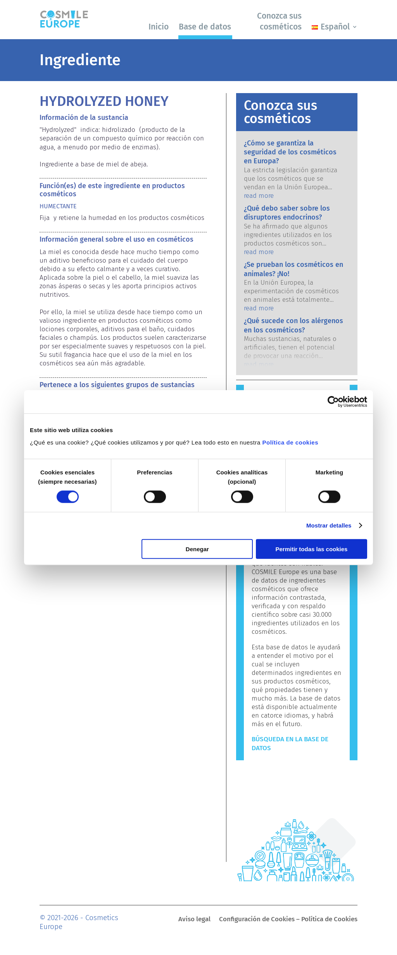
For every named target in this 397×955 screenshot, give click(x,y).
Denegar (197, 548)
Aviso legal (194, 920)
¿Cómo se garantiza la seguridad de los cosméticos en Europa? (290, 152)
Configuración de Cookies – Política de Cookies (288, 920)
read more (259, 196)
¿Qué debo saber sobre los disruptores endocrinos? (287, 212)
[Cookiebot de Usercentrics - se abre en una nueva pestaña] (333, 402)
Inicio (158, 27)
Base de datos (205, 27)
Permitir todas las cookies (311, 548)
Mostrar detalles (329, 525)
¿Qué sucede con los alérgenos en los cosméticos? (293, 325)
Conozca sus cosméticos (279, 21)
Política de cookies (290, 442)
